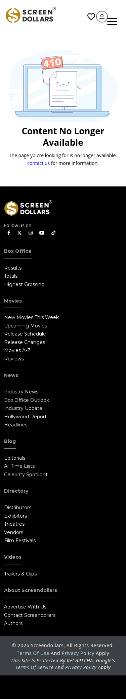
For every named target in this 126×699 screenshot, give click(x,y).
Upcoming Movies (25, 326)
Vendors (13, 532)
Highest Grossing (24, 284)
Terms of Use (34, 653)
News (11, 375)
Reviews (14, 359)
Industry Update (23, 408)
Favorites (91, 17)
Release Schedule (25, 334)
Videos (13, 557)
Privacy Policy (79, 653)
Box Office (18, 251)
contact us (38, 163)
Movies (13, 301)
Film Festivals (20, 540)
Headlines (15, 425)
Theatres (14, 524)
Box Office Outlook (26, 400)
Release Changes (24, 342)
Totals (10, 276)
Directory (16, 491)
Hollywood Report (25, 417)
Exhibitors (15, 516)
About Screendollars (30, 590)
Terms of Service (34, 667)
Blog (10, 441)
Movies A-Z (17, 350)
